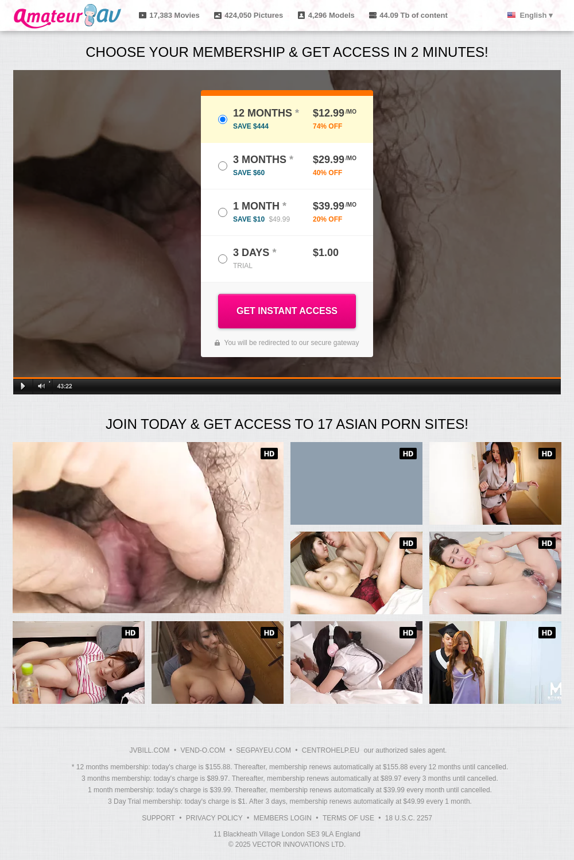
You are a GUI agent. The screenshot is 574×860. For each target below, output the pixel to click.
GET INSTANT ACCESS (287, 311)
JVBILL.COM (150, 750)
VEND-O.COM (202, 750)
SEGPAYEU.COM (263, 750)
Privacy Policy (214, 818)
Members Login (283, 818)
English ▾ (536, 15)
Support (158, 818)
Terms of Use (348, 818)
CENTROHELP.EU (330, 750)
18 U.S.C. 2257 (408, 818)
